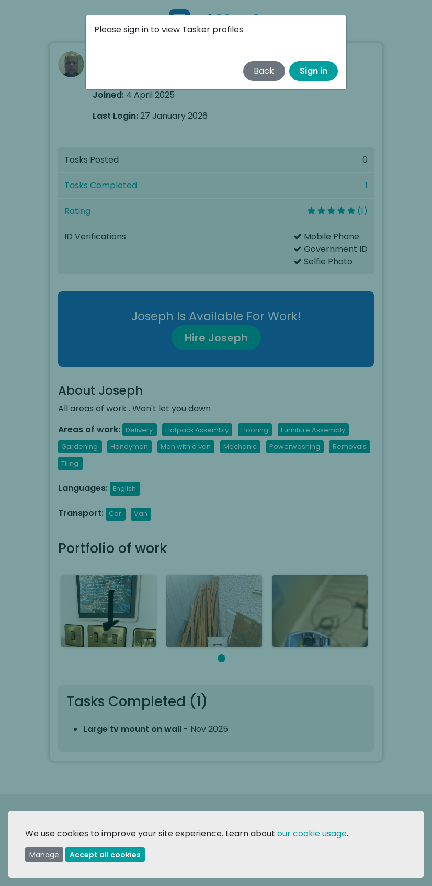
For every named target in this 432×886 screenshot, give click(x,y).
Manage (44, 854)
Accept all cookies (105, 854)
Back (264, 71)
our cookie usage (312, 833)
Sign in (313, 71)
